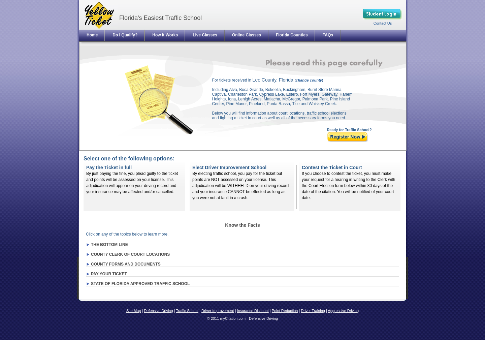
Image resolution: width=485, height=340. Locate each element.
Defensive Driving (158, 311)
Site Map (133, 311)
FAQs (328, 35)
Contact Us (383, 23)
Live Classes (205, 35)
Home (92, 35)
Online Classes (246, 35)
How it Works (165, 35)
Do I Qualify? (124, 35)
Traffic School (187, 311)
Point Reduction (285, 311)
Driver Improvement (217, 311)
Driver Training (313, 311)
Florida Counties (292, 35)
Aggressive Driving (343, 311)
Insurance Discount (253, 311)
